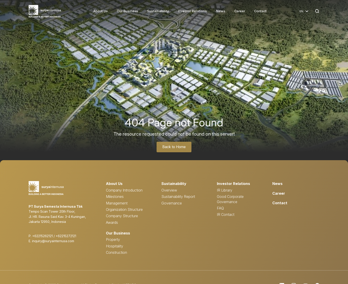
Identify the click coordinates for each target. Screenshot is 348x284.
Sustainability (158, 11)
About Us (101, 11)
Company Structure (122, 216)
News (220, 11)
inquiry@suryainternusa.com (53, 241)
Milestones (115, 196)
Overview (169, 190)
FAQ (220, 208)
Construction (116, 252)
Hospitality (114, 246)
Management (117, 203)
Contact (260, 11)
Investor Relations (192, 11)
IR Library (224, 190)
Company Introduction (124, 190)
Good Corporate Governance (230, 199)
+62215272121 (66, 236)
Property (113, 239)
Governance (171, 203)
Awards (112, 222)
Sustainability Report (178, 196)
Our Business (127, 11)
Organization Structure (124, 209)
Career (239, 11)
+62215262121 (42, 236)
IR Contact (225, 214)
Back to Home (174, 147)
